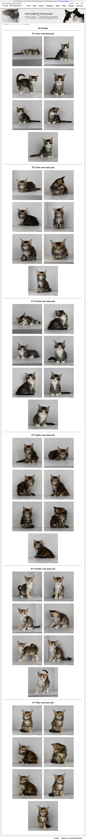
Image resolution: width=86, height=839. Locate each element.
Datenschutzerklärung (64, 1)
